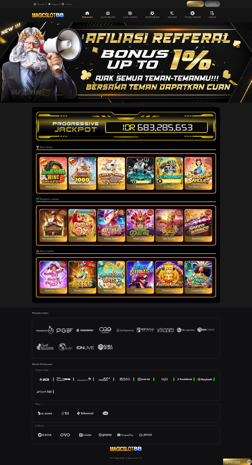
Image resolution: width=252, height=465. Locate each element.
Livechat (67, 4)
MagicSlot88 (119, 458)
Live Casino (130, 14)
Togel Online (193, 14)
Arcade (172, 14)
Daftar (195, 4)
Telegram (53, 4)
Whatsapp (39, 4)
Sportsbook (152, 14)
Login (212, 4)
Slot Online (108, 14)
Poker (212, 14)
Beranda (87, 14)
